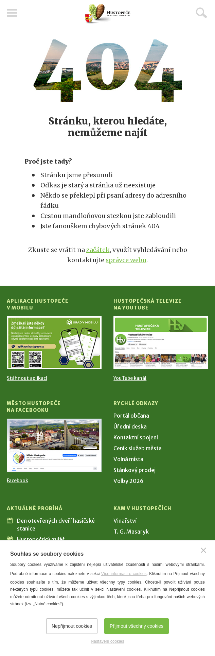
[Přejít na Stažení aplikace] (54, 342)
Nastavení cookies (107, 641)
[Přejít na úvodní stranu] (107, 14)
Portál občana (131, 415)
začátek (98, 250)
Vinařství (125, 520)
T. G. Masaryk (131, 531)
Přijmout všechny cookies (136, 626)
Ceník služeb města (137, 448)
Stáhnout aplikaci (27, 378)
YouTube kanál (129, 378)
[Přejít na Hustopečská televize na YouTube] (160, 342)
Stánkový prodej (134, 470)
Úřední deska (130, 426)
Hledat (201, 12)
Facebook (17, 480)
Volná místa (128, 459)
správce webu (126, 260)
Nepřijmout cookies (72, 626)
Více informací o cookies (124, 573)
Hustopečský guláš (41, 539)
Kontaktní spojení (135, 437)
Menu (12, 13)
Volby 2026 (128, 480)
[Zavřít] (203, 550)
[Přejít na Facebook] (54, 445)
